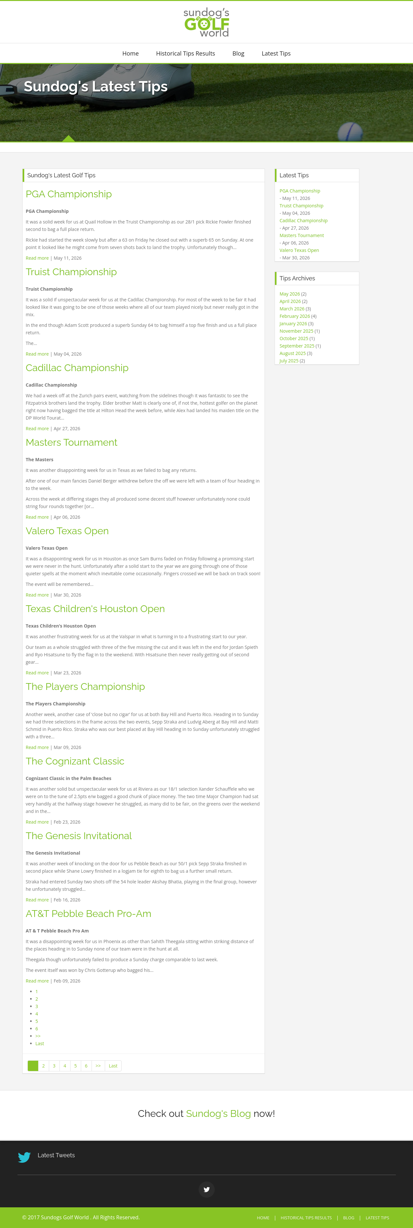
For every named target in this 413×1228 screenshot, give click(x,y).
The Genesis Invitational (79, 835)
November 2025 (297, 331)
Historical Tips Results (185, 53)
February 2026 (295, 316)
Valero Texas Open (67, 530)
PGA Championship (69, 194)
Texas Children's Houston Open (95, 608)
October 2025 (294, 338)
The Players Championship (85, 686)
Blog (239, 53)
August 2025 (293, 353)
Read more (37, 258)
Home (130, 53)
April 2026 (290, 301)
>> (38, 1036)
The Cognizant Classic (75, 761)
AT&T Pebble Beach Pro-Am (89, 913)
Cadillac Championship (77, 367)
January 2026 (293, 323)
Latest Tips (276, 53)
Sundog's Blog (218, 1113)
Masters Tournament (72, 442)
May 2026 (290, 294)
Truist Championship (71, 271)
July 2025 (289, 361)
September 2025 (297, 346)
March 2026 (292, 309)
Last (40, 1043)
